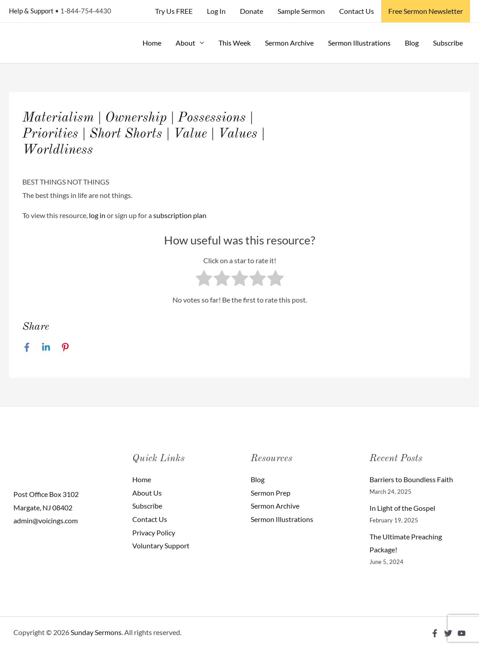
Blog (412, 42)
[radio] (204, 280)
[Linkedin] (46, 347)
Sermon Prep (270, 492)
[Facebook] (26, 347)
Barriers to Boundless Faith (411, 479)
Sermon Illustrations (359, 42)
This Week (234, 42)
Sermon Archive (289, 42)
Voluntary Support (160, 545)
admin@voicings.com (45, 520)
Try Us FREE (174, 11)
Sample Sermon (301, 11)
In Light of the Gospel (402, 508)
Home (152, 42)
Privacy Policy (153, 532)
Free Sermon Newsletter (425, 11)
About (185, 42)
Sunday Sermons (96, 632)
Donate (251, 11)
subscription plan (179, 215)
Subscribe (448, 42)
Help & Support (31, 11)
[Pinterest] (65, 347)
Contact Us (356, 11)
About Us (147, 492)
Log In (216, 11)
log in (97, 215)
